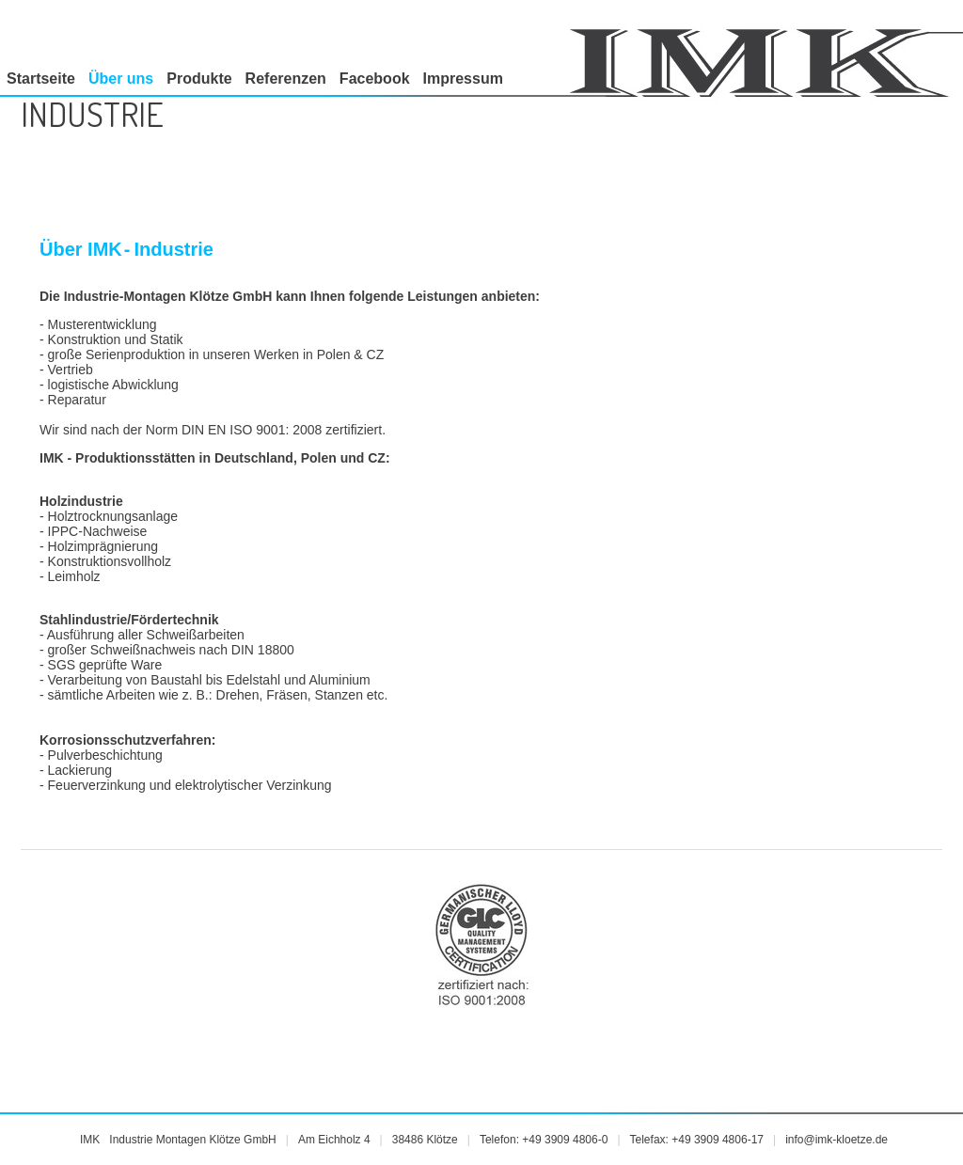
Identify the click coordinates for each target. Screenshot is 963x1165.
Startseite (41, 79)
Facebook (374, 79)
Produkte (198, 79)
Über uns (120, 79)
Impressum (463, 79)
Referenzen (285, 79)
